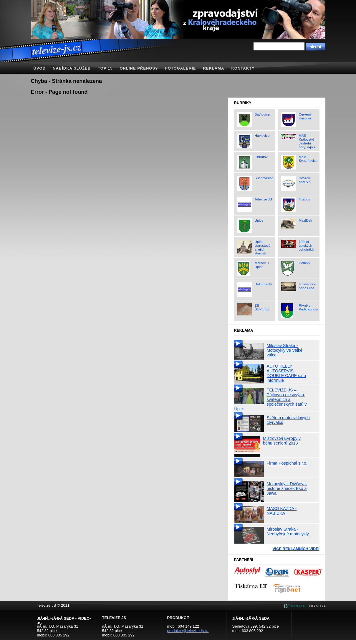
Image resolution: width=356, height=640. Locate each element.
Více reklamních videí (296, 549)
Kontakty (242, 68)
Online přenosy (139, 68)
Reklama (213, 68)
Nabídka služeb (72, 68)
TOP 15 (105, 68)
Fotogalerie (180, 68)
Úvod (40, 68)
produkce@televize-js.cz (188, 631)
